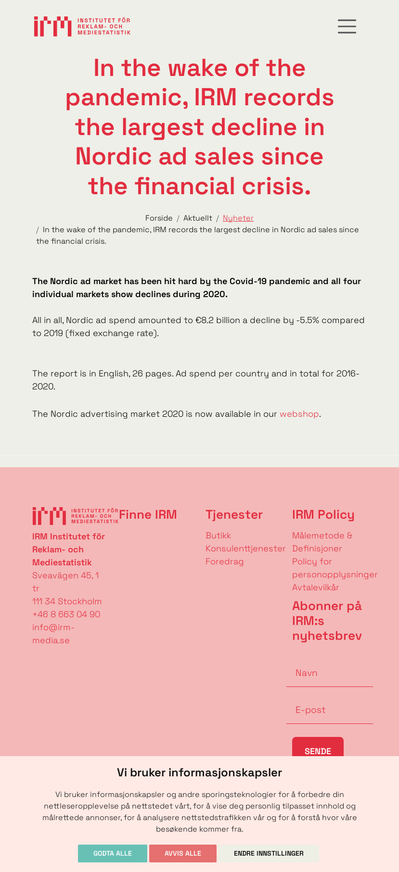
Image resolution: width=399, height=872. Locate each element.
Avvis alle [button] (183, 853)
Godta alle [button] (112, 853)
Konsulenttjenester (246, 548)
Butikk (218, 535)
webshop (299, 413)
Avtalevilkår (315, 587)
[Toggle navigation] (347, 26)
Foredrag (225, 561)
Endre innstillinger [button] (269, 853)
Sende (318, 751)
